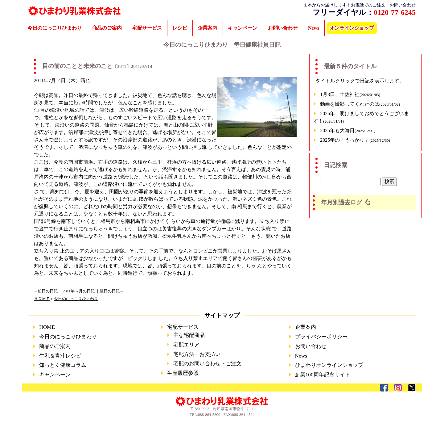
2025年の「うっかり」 (355, 140)
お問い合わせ (283, 28)
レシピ (179, 28)
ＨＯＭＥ (42, 299)
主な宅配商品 (189, 335)
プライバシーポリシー (321, 337)
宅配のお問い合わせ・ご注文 (207, 363)
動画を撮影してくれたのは (360, 104)
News (313, 28)
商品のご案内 (107, 28)
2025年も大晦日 (347, 130)
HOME (47, 327)
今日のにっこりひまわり (54, 28)
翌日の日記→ (112, 291)
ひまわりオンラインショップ (329, 365)
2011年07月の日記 (79, 291)
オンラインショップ (352, 28)
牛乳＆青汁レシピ (60, 356)
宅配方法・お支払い (196, 354)
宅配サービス (147, 28)
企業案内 (207, 28)
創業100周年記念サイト (322, 375)
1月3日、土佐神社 (350, 94)
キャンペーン (242, 28)
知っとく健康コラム (62, 365)
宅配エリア (186, 345)
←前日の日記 (46, 291)
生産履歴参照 (183, 373)
